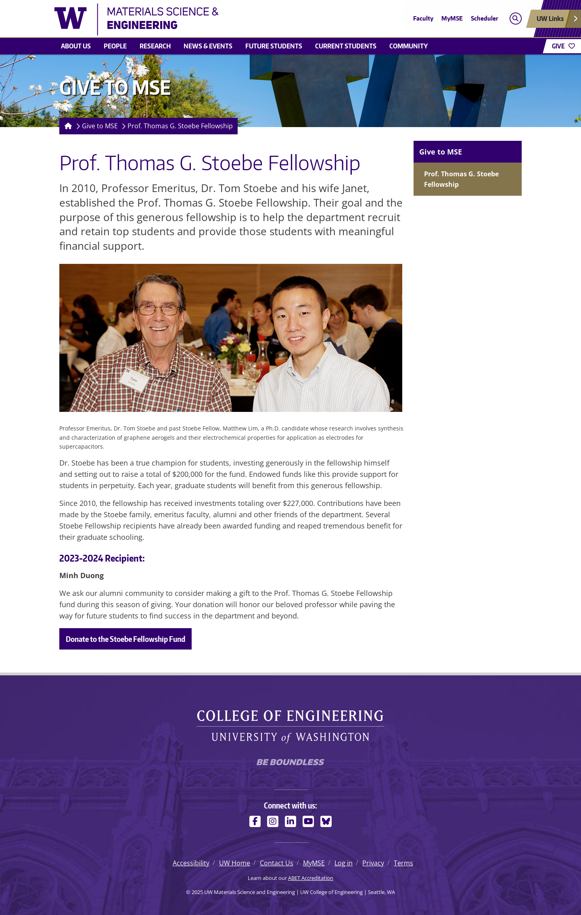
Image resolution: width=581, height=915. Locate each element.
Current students (345, 46)
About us (76, 46)
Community (408, 46)
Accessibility (191, 863)
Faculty (423, 18)
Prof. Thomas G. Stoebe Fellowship (180, 125)
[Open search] (515, 19)
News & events (208, 46)
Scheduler (484, 18)
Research (155, 46)
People (115, 46)
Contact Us (276, 863)
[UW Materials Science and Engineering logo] (231, 19)
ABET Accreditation (310, 878)
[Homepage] (66, 126)
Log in (343, 863)
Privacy (373, 863)
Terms (403, 863)
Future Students (273, 46)
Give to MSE (100, 125)
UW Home (234, 863)
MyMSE (452, 18)
